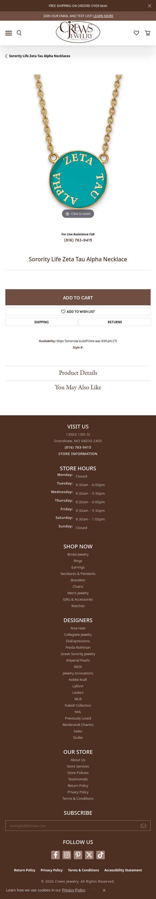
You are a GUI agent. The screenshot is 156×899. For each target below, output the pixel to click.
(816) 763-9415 (78, 240)
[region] (78, 147)
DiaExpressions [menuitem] (78, 641)
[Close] (149, 5)
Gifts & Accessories (78, 599)
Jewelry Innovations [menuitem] (78, 673)
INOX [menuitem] (78, 666)
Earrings (77, 567)
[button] (19, 33)
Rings (78, 560)
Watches (78, 605)
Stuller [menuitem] (78, 737)
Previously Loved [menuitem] (78, 718)
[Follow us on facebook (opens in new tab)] (55, 855)
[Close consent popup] (104, 890)
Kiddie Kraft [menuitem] (78, 679)
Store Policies (78, 772)
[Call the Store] (78, 447)
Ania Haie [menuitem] (78, 628)
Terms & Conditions (77, 798)
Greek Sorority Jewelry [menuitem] (78, 653)
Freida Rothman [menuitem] (78, 647)
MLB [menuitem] (78, 698)
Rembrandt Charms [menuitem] (77, 724)
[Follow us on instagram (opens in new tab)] (66, 855)
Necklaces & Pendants (78, 573)
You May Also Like (78, 387)
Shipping (41, 322)
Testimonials (78, 779)
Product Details (78, 373)
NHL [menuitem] (78, 711)
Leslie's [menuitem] (77, 692)
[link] (78, 16)
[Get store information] (78, 454)
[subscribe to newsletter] (143, 826)
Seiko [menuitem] (78, 731)
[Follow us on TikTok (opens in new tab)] (100, 855)
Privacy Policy (78, 792)
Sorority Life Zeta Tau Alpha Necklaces (39, 56)
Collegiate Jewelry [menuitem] (78, 634)
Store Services (78, 766)
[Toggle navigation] (8, 33)
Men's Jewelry (78, 592)
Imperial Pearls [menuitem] (78, 660)
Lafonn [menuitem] (78, 686)
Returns (115, 322)
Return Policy (78, 785)
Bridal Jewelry (78, 554)
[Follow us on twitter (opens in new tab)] (89, 855)
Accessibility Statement (123, 870)
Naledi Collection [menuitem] (78, 705)
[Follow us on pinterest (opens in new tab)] (78, 855)
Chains (78, 586)
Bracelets (78, 580)
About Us (78, 759)
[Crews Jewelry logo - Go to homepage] (78, 31)
